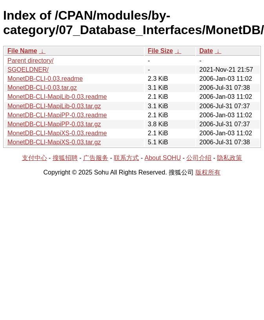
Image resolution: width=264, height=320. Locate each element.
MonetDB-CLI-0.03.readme (45, 78)
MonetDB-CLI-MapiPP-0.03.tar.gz (54, 124)
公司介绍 (198, 158)
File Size (160, 50)
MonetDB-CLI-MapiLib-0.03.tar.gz (54, 106)
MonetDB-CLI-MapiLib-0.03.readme (57, 96)
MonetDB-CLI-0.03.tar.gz (42, 87)
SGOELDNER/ (28, 69)
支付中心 (34, 158)
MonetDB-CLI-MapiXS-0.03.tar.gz (54, 142)
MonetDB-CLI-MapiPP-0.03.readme (57, 115)
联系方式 (126, 158)
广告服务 (95, 158)
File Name (22, 50)
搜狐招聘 (65, 158)
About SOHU (162, 158)
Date (206, 50)
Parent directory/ (30, 60)
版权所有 (207, 172)
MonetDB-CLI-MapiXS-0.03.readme (57, 133)
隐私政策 (229, 158)
